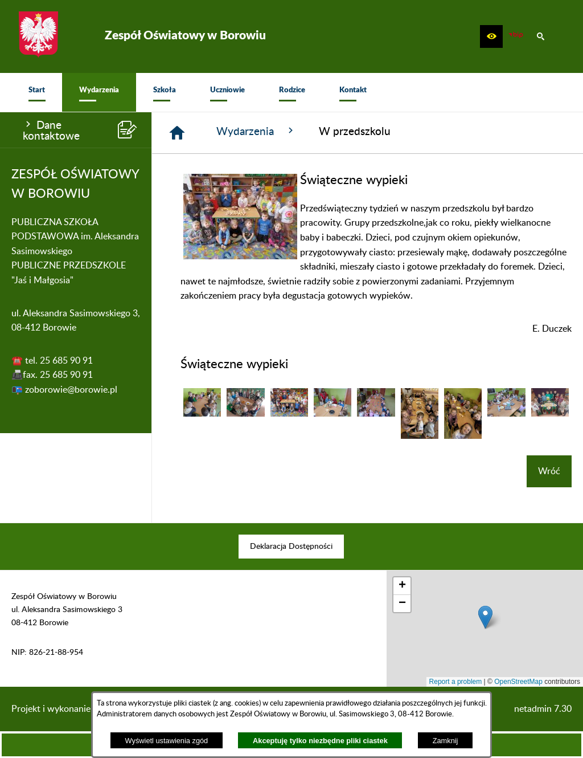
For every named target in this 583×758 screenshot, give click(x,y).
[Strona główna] (177, 132)
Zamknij (445, 740)
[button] (491, 36)
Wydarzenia (256, 131)
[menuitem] (36, 92)
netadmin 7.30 (543, 709)
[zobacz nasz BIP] (515, 36)
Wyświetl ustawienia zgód (166, 740)
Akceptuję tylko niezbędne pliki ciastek (320, 740)
